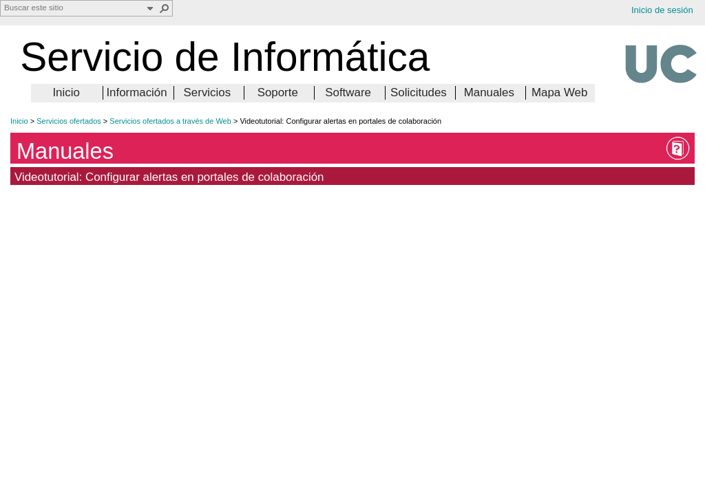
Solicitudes (418, 92)
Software (348, 92)
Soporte (277, 92)
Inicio (65, 92)
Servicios (207, 92)
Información (136, 92)
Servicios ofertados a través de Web (170, 121)
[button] (164, 8)
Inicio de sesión (662, 10)
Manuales (489, 92)
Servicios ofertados (68, 121)
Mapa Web (559, 92)
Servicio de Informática (225, 56)
